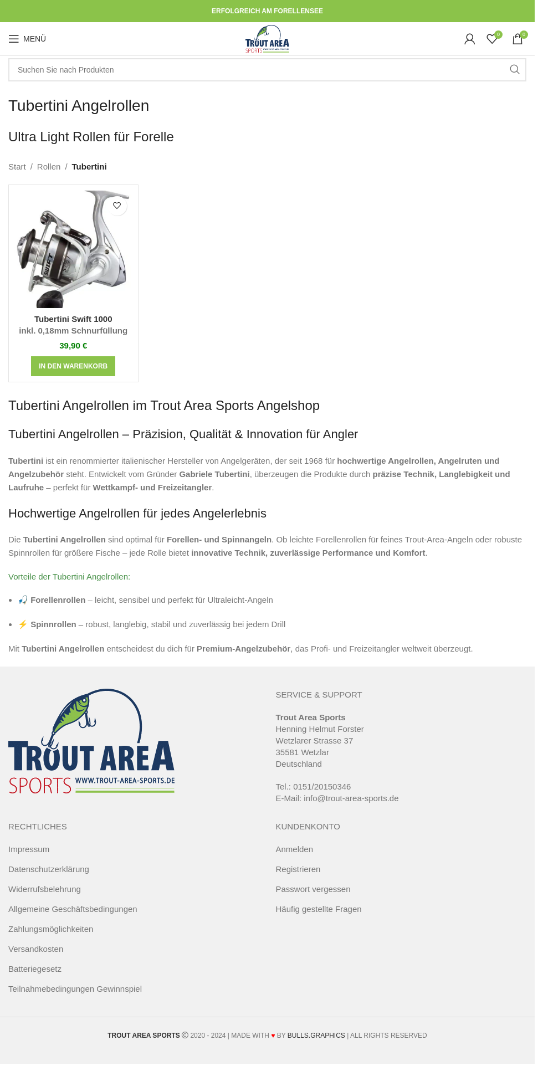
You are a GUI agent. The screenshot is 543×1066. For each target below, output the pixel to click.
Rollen (49, 166)
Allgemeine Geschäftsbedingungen (72, 909)
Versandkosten (35, 949)
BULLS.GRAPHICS (316, 1035)
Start (17, 166)
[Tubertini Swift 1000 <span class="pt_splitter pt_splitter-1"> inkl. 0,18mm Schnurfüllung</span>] (73, 250)
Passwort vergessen (313, 889)
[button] (73, 366)
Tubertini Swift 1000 (73, 325)
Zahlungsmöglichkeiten (50, 929)
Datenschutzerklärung (48, 869)
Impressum (28, 849)
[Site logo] (267, 38)
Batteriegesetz (35, 968)
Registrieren (298, 869)
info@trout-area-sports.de (351, 798)
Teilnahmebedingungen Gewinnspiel (75, 988)
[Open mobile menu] (27, 39)
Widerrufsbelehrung (44, 889)
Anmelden (295, 849)
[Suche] (267, 69)
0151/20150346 (322, 786)
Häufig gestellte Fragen (319, 909)
